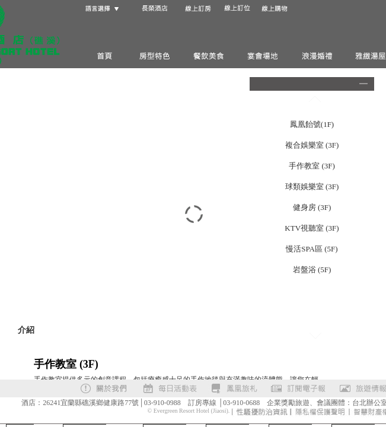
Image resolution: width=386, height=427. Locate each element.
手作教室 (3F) (312, 165)
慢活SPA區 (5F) (311, 248)
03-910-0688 (241, 403)
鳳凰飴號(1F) (312, 124)
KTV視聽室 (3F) (312, 228)
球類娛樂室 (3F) (312, 186)
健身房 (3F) (312, 207)
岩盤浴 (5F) (312, 269)
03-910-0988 (162, 403)
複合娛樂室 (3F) (312, 145)
